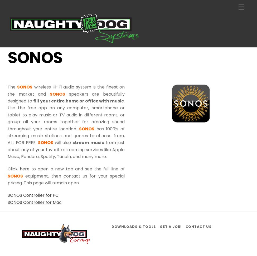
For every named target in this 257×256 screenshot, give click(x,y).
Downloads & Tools (133, 226)
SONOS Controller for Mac (35, 202)
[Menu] (241, 7)
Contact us (199, 226)
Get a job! (171, 226)
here (25, 169)
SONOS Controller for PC (33, 195)
